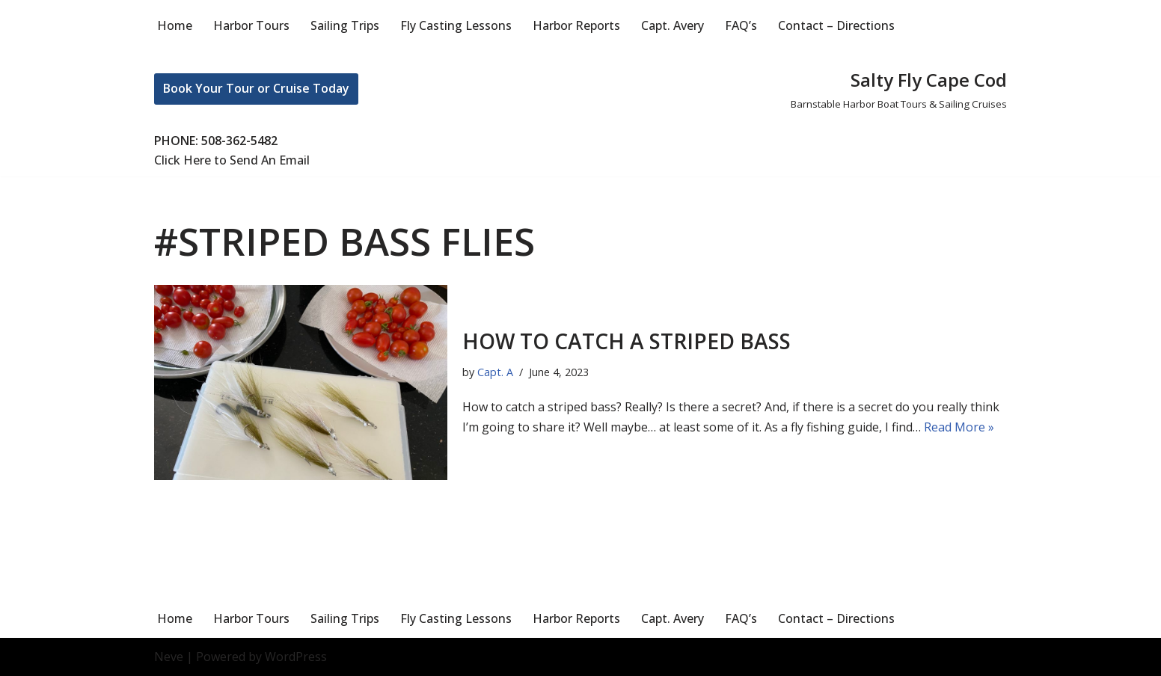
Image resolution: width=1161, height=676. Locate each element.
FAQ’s (741, 25)
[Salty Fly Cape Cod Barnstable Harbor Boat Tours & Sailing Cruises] (899, 88)
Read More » (959, 427)
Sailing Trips (344, 25)
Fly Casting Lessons (456, 25)
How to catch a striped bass (626, 341)
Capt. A (495, 372)
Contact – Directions (836, 25)
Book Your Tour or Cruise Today (256, 88)
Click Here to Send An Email (232, 160)
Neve (168, 656)
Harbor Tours (251, 25)
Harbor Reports (576, 25)
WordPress (296, 656)
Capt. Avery (672, 25)
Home (174, 25)
